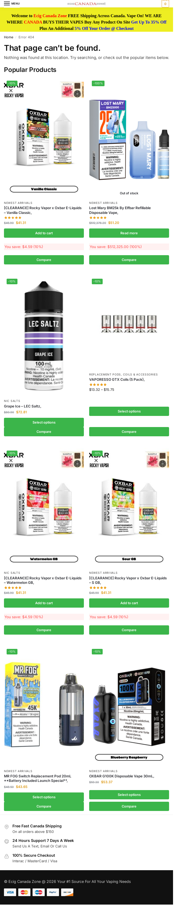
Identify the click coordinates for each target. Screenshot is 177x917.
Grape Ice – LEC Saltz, (22, 406)
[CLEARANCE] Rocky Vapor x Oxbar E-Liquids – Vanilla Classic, (42, 210)
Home (8, 37)
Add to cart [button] (44, 233)
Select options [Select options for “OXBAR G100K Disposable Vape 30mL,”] (129, 795)
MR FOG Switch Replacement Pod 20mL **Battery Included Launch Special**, (37, 778)
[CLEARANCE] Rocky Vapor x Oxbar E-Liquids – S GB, (128, 580)
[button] (164, 3)
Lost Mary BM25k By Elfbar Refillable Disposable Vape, (120, 210)
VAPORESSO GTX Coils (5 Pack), (117, 379)
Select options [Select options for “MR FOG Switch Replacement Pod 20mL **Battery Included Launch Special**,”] (44, 797)
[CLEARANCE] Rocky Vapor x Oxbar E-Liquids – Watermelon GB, (42, 580)
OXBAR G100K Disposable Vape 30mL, (121, 776)
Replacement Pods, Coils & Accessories (123, 374)
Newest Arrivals (18, 202)
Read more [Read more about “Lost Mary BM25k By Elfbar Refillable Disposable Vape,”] (129, 233)
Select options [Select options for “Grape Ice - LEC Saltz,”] (44, 422)
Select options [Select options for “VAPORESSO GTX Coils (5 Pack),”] (129, 411)
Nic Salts (12, 400)
